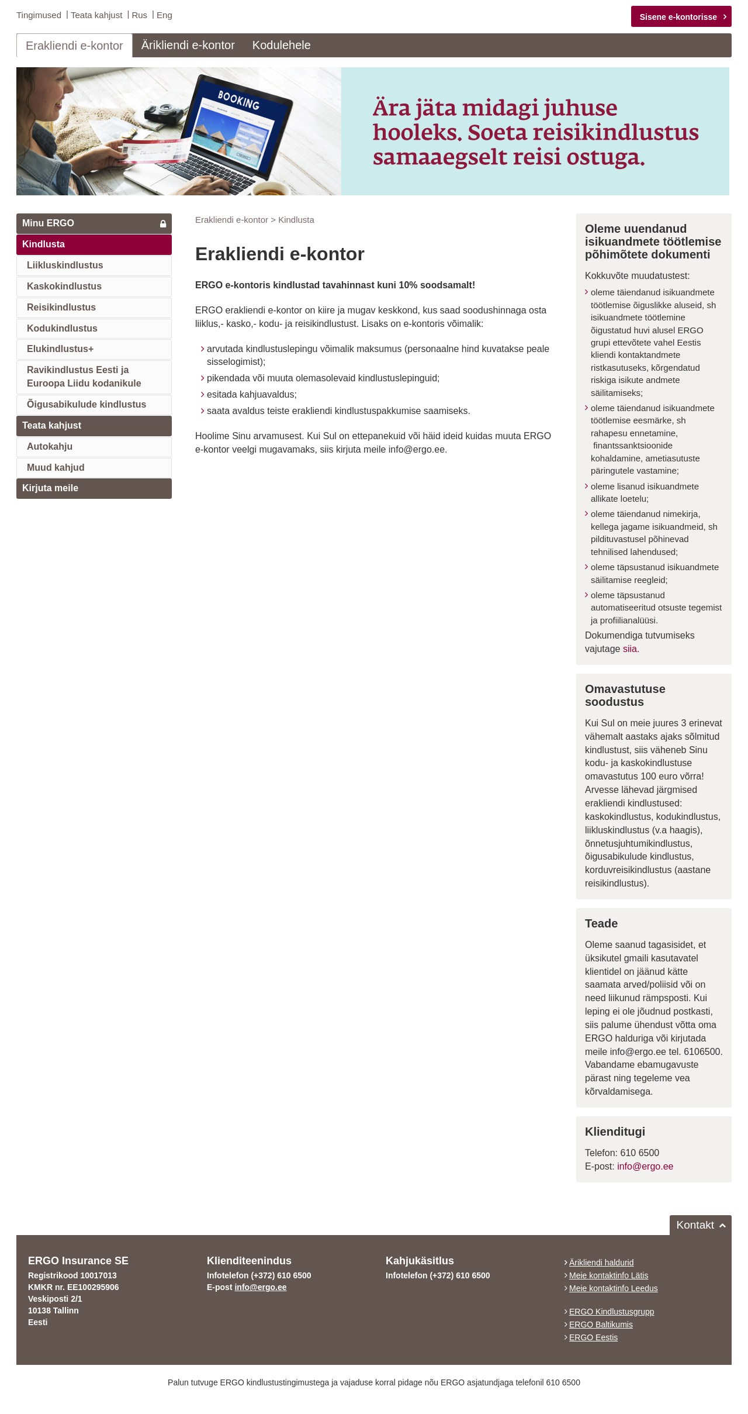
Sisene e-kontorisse (678, 17)
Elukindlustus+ (60, 348)
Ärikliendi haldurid (601, 1262)
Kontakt (695, 1224)
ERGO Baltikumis (601, 1324)
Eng (164, 15)
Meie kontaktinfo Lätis (608, 1275)
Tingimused (38, 15)
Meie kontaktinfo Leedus (613, 1287)
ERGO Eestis (593, 1336)
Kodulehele (281, 44)
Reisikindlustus (61, 307)
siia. (631, 648)
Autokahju (49, 446)
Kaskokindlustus (64, 286)
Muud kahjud (56, 466)
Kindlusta (43, 244)
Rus (139, 15)
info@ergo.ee (645, 1166)
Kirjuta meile (50, 487)
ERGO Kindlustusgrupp (611, 1311)
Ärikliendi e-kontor (188, 44)
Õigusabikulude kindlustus (86, 404)
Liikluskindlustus (65, 265)
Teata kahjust (96, 15)
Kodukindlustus (62, 328)
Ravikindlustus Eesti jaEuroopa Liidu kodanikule (84, 376)
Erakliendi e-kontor (74, 45)
